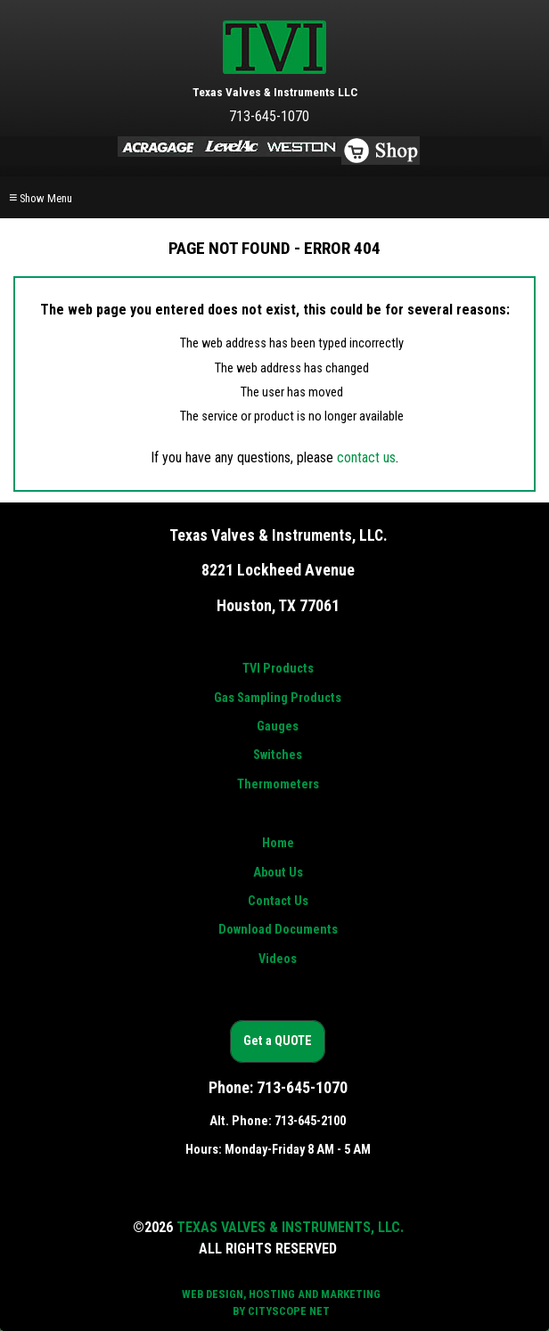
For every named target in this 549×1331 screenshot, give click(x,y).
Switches (277, 755)
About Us (278, 872)
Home (278, 843)
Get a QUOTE (277, 1041)
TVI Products (278, 668)
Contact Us (278, 901)
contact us (366, 457)
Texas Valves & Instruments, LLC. (290, 1227)
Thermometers (278, 784)
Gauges (278, 726)
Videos (277, 959)
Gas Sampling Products (277, 698)
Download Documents (278, 929)
